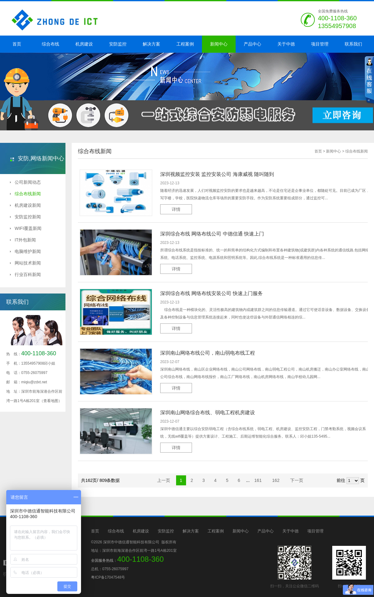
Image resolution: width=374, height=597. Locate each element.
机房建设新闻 (25, 205)
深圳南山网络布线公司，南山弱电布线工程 (207, 353)
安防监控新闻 (25, 216)
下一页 (296, 480)
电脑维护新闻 (25, 251)
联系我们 (353, 43)
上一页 (163, 480)
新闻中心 (219, 43)
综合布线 (50, 43)
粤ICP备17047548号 (108, 577)
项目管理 (319, 43)
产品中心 (252, 43)
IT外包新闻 (23, 239)
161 (258, 480)
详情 (176, 209)
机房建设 (84, 43)
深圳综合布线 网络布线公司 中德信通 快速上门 (212, 233)
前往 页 (351, 480)
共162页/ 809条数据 (102, 480)
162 (276, 480)
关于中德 (286, 43)
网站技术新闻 (25, 262)
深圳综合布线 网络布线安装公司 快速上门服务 (211, 293)
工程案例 (185, 43)
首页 (16, 43)
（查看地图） (51, 401)
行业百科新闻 (25, 274)
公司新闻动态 (25, 182)
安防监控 (118, 43)
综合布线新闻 (25, 193)
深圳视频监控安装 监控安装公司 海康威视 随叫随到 (217, 174)
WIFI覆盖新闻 (25, 228)
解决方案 (151, 43)
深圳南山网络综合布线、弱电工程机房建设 (207, 412)
